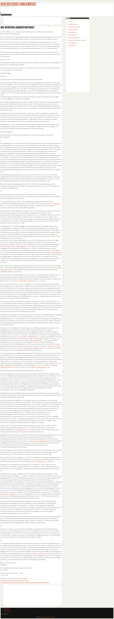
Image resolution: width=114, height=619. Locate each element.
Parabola (45, 617)
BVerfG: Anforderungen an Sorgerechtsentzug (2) (14, 580)
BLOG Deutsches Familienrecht (18, 4)
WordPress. (51, 617)
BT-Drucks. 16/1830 (54, 252)
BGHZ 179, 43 (47, 204)
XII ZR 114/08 (4, 494)
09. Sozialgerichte (72, 43)
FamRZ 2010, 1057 (32, 281)
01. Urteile (70, 21)
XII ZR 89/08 (31, 367)
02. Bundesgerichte (72, 24)
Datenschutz (7, 611)
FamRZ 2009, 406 (21, 246)
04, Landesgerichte (72, 29)
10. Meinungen (71, 45)
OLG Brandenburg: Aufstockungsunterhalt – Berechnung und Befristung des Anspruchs (25, 582)
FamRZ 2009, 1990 (6, 367)
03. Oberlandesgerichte (73, 27)
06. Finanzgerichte (72, 35)
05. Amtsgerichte (72, 32)
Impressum (7, 609)
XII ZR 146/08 (53, 365)
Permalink (24, 578)
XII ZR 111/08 (57, 268)
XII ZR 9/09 (3, 565)
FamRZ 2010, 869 (40, 367)
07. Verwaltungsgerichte (74, 37)
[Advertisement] (30, 12)
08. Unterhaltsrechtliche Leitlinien (76, 40)
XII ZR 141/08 (22, 281)
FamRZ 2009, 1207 (6, 270)
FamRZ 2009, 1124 (14, 494)
